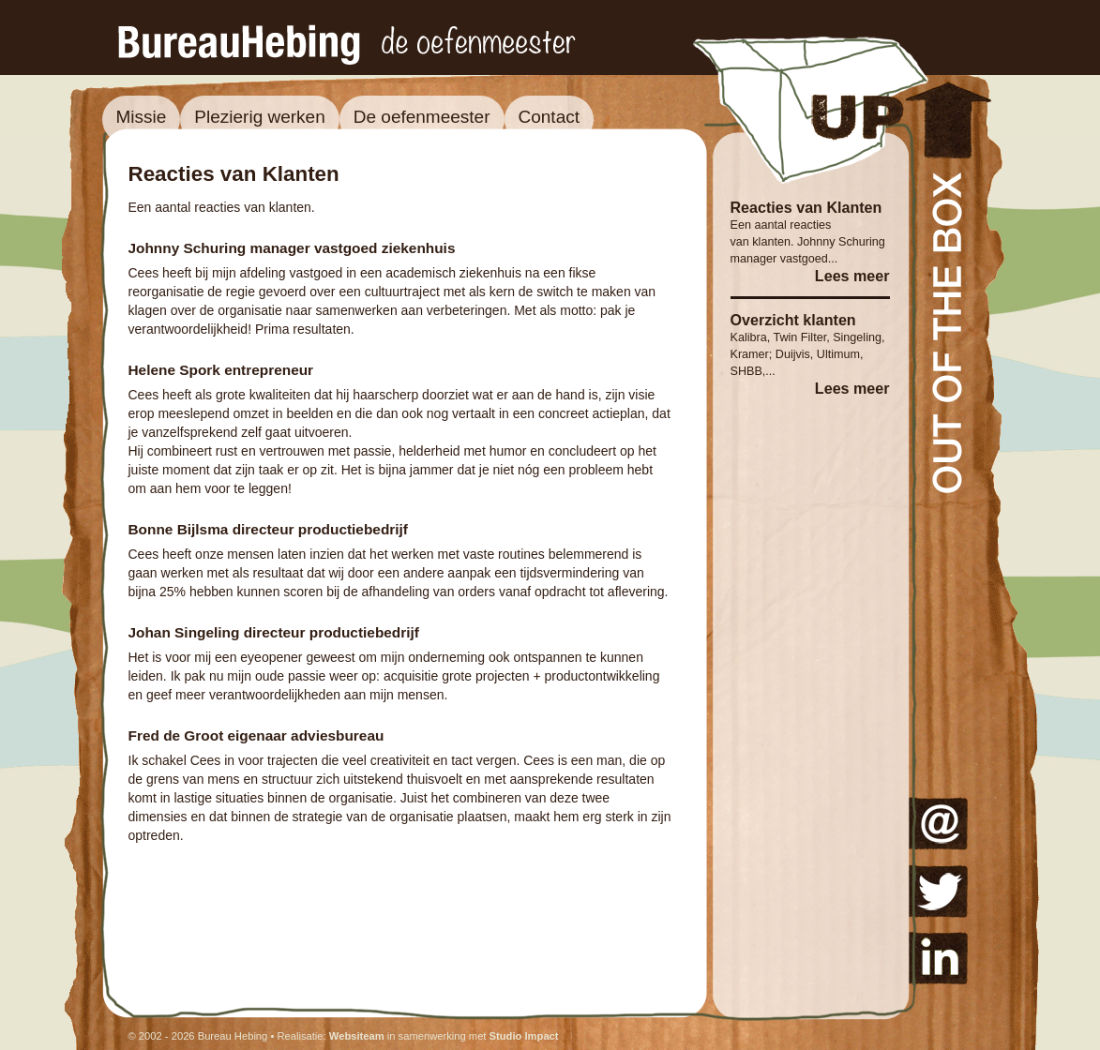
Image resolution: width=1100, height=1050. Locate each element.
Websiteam (356, 1036)
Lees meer (852, 275)
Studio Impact (524, 1036)
